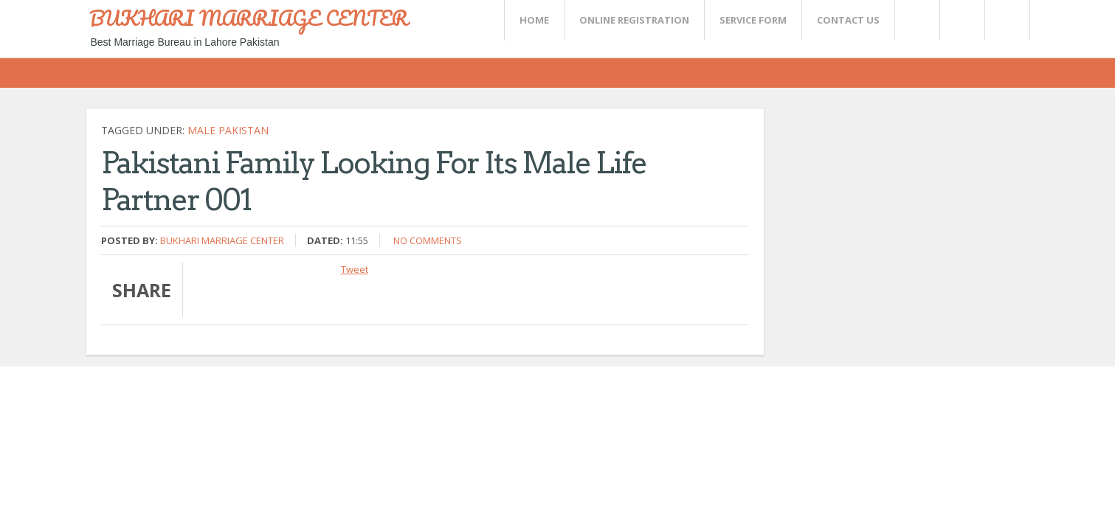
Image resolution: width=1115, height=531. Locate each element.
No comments (427, 240)
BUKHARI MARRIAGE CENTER (248, 17)
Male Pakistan (228, 130)
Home (534, 20)
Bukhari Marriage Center (222, 240)
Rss (961, 20)
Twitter (916, 20)
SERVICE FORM (753, 20)
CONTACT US (848, 20)
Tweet (354, 269)
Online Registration (634, 20)
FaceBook (1004, 20)
